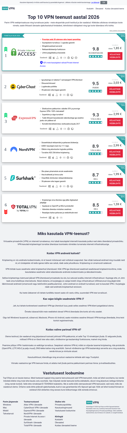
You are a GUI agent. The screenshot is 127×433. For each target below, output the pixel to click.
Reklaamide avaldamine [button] (117, 30)
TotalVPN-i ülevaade (33, 425)
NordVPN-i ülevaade (32, 413)
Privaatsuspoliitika (63, 405)
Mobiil (5, 410)
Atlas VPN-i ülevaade (33, 405)
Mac (5, 407)
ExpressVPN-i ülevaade (34, 410)
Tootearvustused (31, 402)
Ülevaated (99, 9)
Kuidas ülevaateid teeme (114, 9)
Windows (7, 405)
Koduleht (90, 9)
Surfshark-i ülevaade (33, 422)
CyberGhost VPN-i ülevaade (36, 407)
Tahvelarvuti (8, 413)
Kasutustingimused (63, 407)
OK (103, 2)
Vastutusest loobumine (65, 410)
